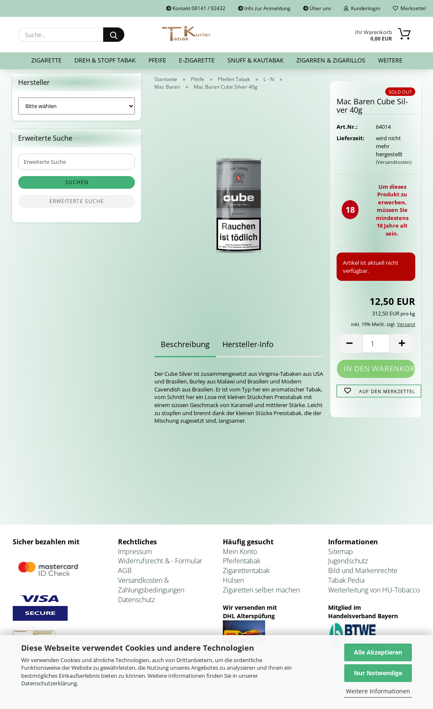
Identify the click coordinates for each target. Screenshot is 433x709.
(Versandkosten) (393, 167)
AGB (125, 576)
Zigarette (46, 60)
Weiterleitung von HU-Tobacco (374, 595)
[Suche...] (113, 34)
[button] (349, 348)
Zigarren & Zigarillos (330, 60)
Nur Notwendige (378, 673)
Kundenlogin (362, 8)
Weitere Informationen (378, 691)
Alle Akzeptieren (378, 652)
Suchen (76, 187)
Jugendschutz (348, 566)
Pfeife (157, 60)
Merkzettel (409, 8)
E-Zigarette (197, 60)
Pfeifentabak (241, 566)
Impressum (135, 556)
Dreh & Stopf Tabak (105, 60)
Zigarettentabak (246, 576)
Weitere (390, 60)
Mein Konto (240, 556)
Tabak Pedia (346, 585)
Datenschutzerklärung (49, 683)
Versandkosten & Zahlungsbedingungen (151, 590)
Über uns (317, 8)
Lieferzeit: (350, 143)
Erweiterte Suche (76, 206)
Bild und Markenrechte (362, 576)
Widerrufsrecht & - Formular (160, 566)
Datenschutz (136, 604)
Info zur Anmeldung (264, 8)
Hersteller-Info (248, 349)
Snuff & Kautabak (255, 60)
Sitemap (340, 556)
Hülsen (233, 585)
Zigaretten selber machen (261, 595)
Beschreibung (185, 349)
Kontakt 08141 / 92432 (195, 8)
